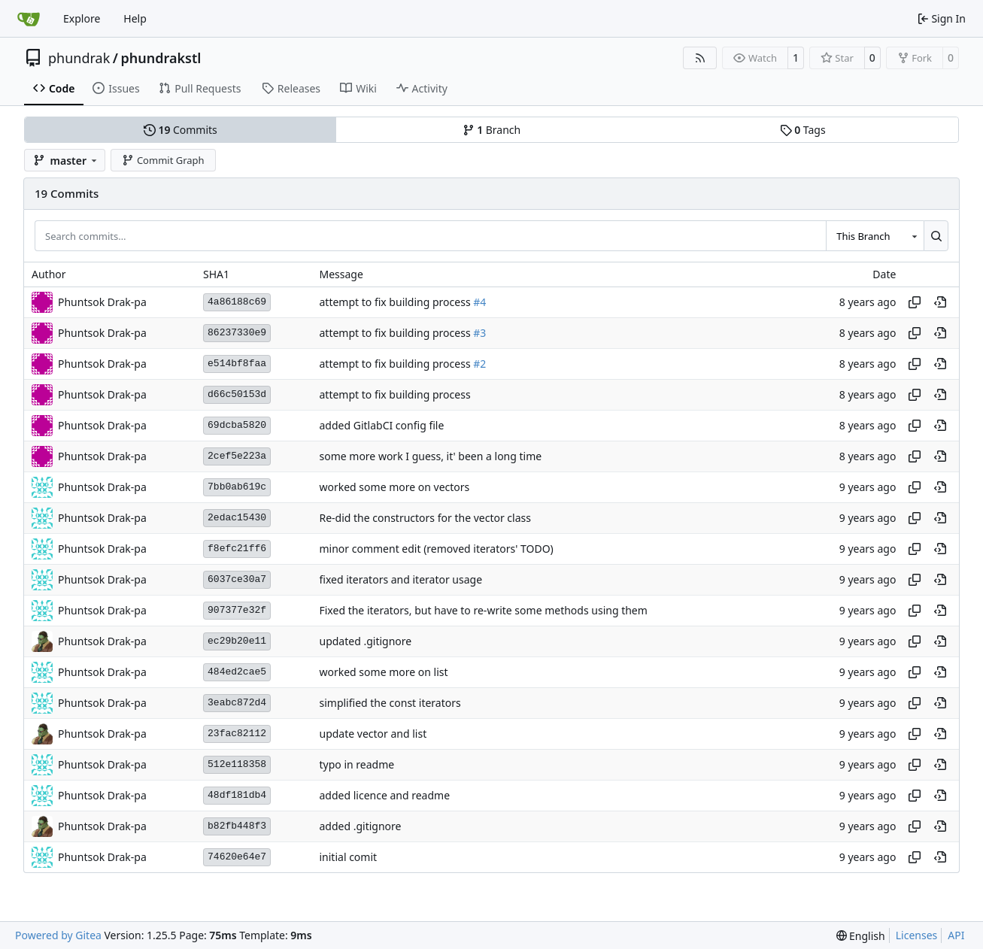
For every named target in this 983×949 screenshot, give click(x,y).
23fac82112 (237, 733)
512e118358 (237, 764)
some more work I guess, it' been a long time (430, 456)
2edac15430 (237, 517)
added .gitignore (360, 826)
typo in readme (356, 764)
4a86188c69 (237, 302)
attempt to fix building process (396, 302)
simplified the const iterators (389, 703)
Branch (492, 130)
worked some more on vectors (394, 487)
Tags (803, 130)
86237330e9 (237, 332)
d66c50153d (237, 394)
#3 (479, 333)
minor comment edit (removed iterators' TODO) (436, 548)
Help (135, 18)
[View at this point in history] (940, 302)
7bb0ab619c (237, 487)
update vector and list (372, 733)
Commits (180, 130)
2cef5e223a (237, 456)
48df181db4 (237, 795)
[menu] (860, 936)
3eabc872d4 (237, 702)
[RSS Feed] (700, 58)
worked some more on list (383, 672)
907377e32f (237, 610)
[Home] (29, 18)
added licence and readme (384, 795)
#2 (479, 363)
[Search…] (936, 235)
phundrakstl (160, 57)
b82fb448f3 (237, 826)
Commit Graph (163, 160)
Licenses (917, 935)
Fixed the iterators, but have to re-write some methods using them (483, 610)
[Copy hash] (914, 302)
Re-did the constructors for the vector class (424, 518)
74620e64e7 (237, 857)
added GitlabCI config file (381, 425)
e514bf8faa (237, 363)
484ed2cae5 (237, 672)
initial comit (348, 857)
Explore (81, 18)
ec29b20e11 (237, 641)
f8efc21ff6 (237, 548)
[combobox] (875, 235)
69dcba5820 (237, 425)
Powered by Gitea (58, 935)
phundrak (79, 57)
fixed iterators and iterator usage (400, 579)
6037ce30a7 (237, 579)
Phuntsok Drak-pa (102, 641)
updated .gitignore (365, 641)
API (956, 935)
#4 (479, 302)
